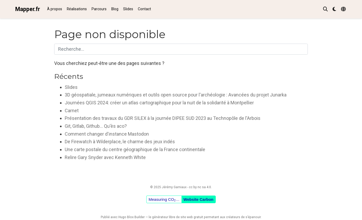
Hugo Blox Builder (131, 217)
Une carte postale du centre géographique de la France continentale (135, 149)
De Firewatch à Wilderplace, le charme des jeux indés (120, 141)
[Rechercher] (325, 9)
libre (172, 217)
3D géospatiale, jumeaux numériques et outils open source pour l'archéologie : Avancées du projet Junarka (175, 95)
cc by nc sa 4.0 (200, 187)
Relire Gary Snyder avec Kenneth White (105, 157)
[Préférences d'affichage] (334, 9)
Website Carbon (198, 199)
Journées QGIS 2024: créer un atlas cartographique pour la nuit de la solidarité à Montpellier (159, 102)
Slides (71, 87)
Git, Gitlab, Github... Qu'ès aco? (96, 126)
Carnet (72, 110)
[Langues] (344, 9)
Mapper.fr (27, 9)
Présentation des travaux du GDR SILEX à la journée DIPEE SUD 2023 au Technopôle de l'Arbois (162, 118)
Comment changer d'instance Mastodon (107, 134)
